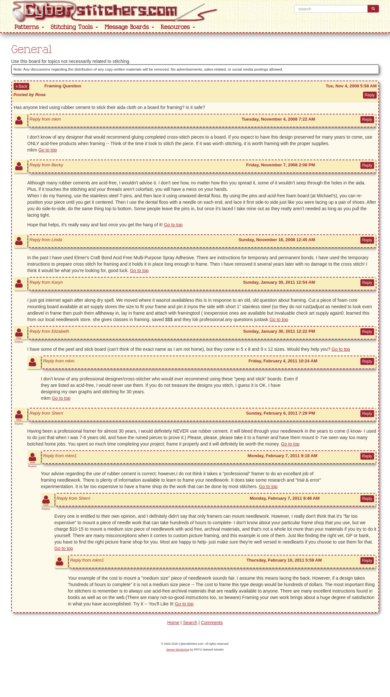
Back (21, 86)
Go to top (47, 149)
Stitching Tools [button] (74, 27)
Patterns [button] (29, 27)
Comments (212, 622)
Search (190, 622)
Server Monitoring (177, 649)
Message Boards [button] (129, 27)
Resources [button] (178, 27)
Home (173, 622)
